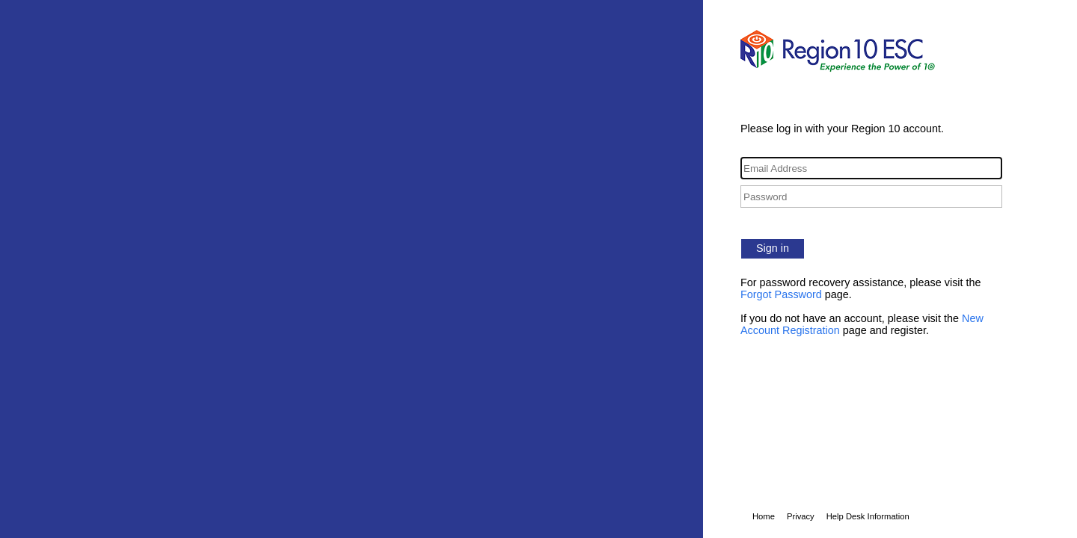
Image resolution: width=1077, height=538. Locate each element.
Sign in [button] (772, 248)
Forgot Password (781, 294)
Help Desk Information (867, 516)
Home (763, 516)
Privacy (800, 516)
